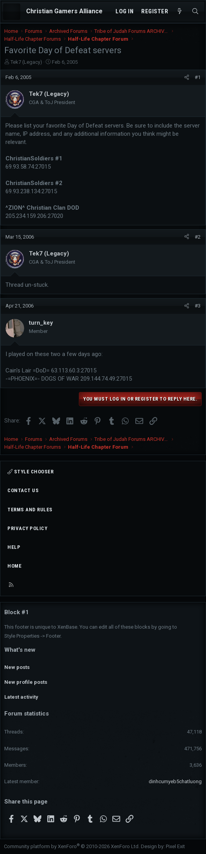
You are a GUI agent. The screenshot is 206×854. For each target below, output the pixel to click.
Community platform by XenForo (72, 846)
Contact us (23, 490)
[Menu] (11, 12)
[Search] (195, 12)
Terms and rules (30, 509)
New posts (17, 667)
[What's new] (179, 12)
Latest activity (21, 697)
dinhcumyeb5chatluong (175, 781)
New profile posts (25, 682)
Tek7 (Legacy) (26, 62)
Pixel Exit (175, 846)
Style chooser (30, 472)
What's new (20, 649)
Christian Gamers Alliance (64, 11)
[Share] (186, 77)
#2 (198, 237)
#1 (198, 77)
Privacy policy (27, 528)
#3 (198, 306)
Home (14, 566)
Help (13, 547)
